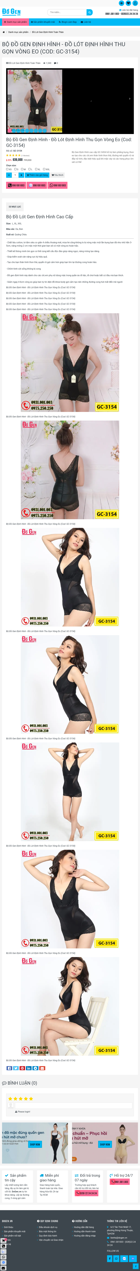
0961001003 (18, 185)
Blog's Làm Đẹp (68, 22)
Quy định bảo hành (48, 1235)
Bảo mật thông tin (47, 1231)
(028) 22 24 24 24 (87, 1193)
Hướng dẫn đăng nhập (85, 1235)
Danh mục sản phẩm (15, 22)
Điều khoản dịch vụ (48, 1227)
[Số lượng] (15, 175)
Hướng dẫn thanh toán (85, 1231)
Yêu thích (57, 175)
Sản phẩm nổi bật (12, 1235)
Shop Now (35, 1144)
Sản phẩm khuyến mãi (43, 22)
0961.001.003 (120, 1181)
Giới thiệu (8, 1227)
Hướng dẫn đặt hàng (84, 1227)
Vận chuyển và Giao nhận (51, 1240)
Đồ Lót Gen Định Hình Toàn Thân (48, 32)
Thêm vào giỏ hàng (37, 175)
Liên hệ (86, 22)
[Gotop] (136, 1266)
